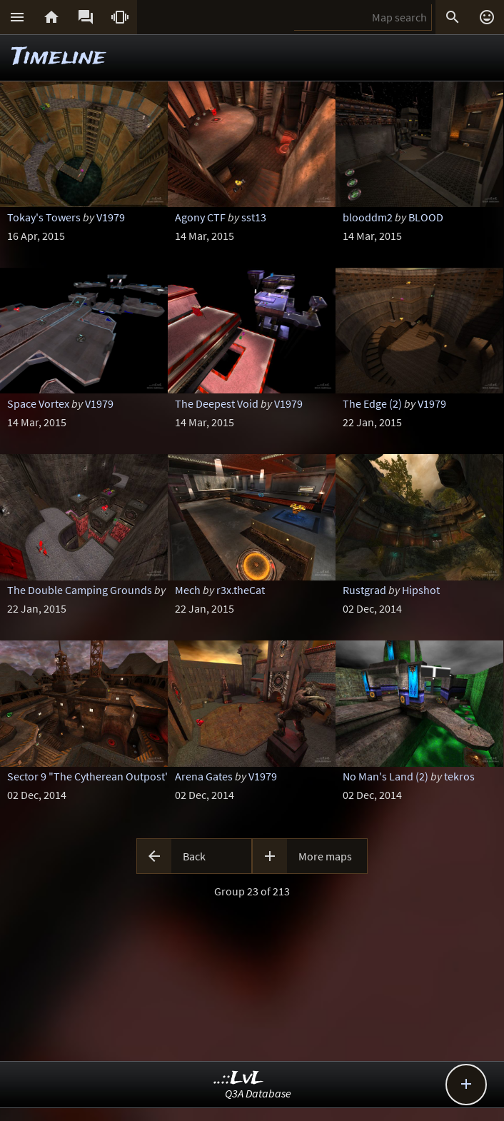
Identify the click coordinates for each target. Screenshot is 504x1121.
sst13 (253, 217)
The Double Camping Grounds (79, 590)
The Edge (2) (372, 403)
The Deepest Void (216, 403)
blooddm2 (368, 217)
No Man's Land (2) (385, 776)
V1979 (110, 217)
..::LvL (239, 1078)
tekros (459, 776)
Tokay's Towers (44, 217)
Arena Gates (204, 776)
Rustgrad (364, 590)
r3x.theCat (240, 590)
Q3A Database (258, 1093)
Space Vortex (38, 403)
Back (194, 856)
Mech (188, 590)
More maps (325, 856)
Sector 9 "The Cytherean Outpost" (88, 776)
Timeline (58, 57)
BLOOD (425, 217)
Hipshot (421, 590)
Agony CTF (200, 217)
